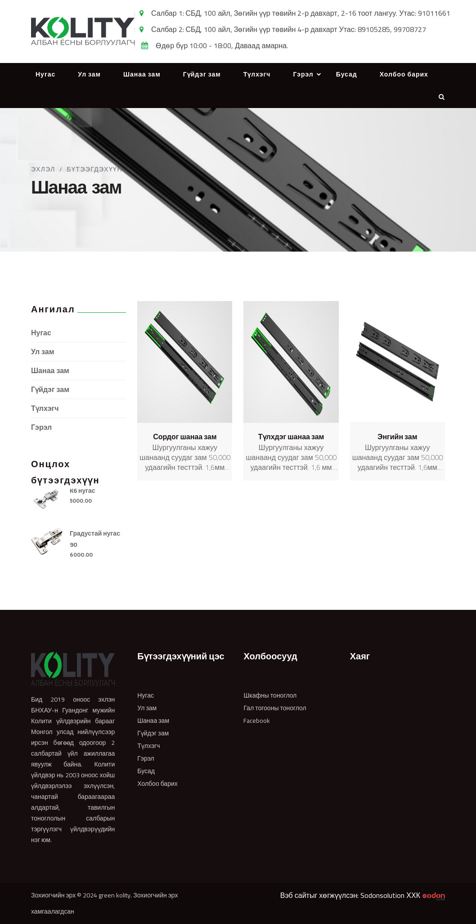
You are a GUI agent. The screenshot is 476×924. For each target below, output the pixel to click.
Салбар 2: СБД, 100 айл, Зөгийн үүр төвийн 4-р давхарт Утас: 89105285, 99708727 (288, 29)
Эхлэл (43, 169)
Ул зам (89, 74)
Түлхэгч (257, 74)
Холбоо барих (404, 74)
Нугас (45, 74)
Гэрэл (303, 74)
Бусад (346, 74)
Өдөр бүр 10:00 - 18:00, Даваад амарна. (222, 45)
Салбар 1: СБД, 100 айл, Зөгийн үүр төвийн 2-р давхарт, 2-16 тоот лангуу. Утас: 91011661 (300, 13)
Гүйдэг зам (202, 74)
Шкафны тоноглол (269, 695)
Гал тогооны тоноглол (274, 708)
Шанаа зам (142, 74)
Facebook (256, 720)
